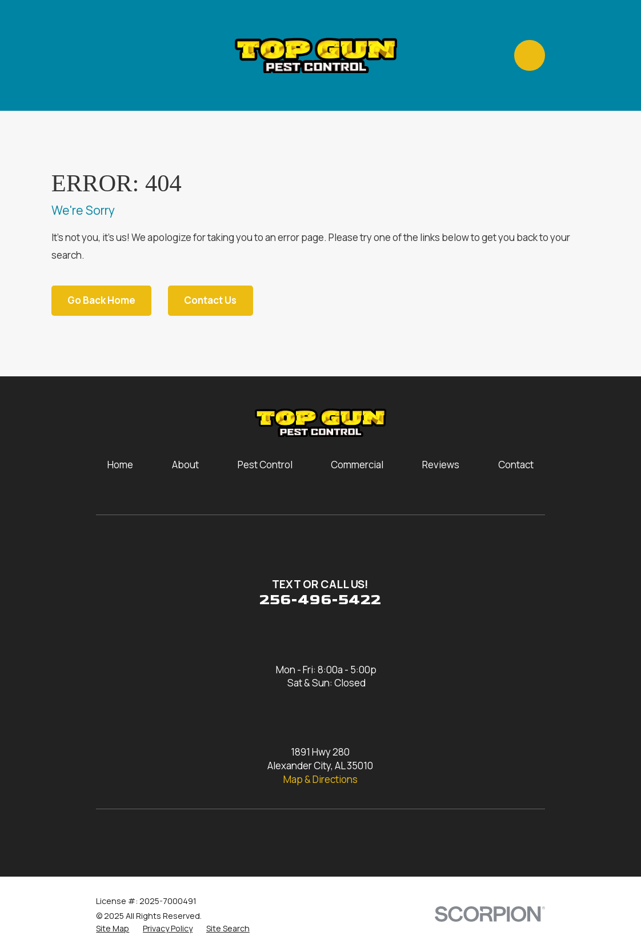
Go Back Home (101, 300)
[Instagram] (103, 838)
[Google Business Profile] (164, 838)
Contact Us (210, 300)
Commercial (357, 464)
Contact (516, 464)
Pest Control (265, 464)
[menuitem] (112, 928)
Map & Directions (320, 779)
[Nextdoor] (225, 838)
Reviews (440, 464)
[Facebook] (134, 838)
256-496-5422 (320, 600)
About (185, 464)
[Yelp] (194, 838)
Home (120, 464)
